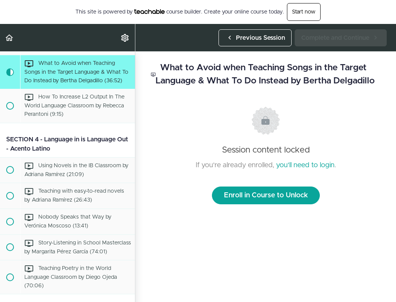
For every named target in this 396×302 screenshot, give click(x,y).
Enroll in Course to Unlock (266, 195)
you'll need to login (305, 165)
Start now (304, 12)
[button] (9, 37)
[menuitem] (125, 37)
